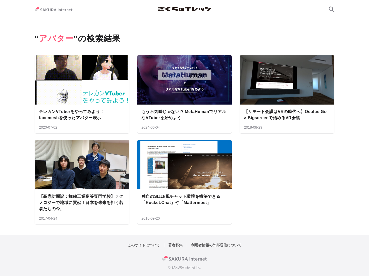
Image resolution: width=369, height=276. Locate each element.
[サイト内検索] (331, 9)
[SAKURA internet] (54, 9)
